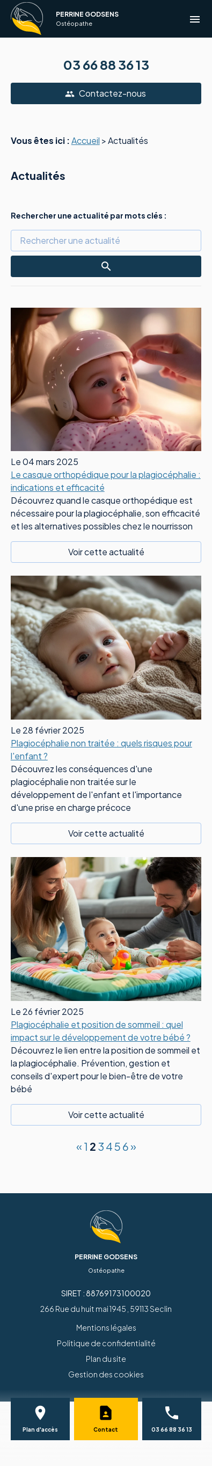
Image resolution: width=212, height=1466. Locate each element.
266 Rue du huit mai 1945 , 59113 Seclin (106, 1308)
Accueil (85, 140)
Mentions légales (106, 1327)
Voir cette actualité (106, 551)
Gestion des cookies (106, 1374)
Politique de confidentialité (106, 1343)
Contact (105, 1429)
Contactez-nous (105, 93)
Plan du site (106, 1358)
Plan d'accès (40, 1429)
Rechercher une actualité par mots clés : (89, 215)
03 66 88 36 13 (106, 64)
